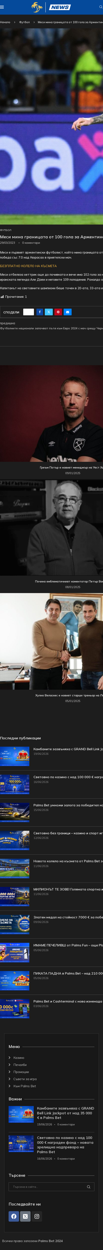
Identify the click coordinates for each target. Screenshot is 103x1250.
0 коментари (66, 1124)
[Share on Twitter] (49, 312)
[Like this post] (29, 312)
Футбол (24, 22)
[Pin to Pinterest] (58, 312)
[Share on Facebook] (39, 312)
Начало (5, 22)
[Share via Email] (68, 312)
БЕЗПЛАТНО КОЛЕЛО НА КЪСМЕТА (28, 266)
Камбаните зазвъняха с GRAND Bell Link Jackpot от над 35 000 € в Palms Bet (65, 1113)
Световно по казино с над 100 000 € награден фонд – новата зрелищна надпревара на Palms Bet (65, 1144)
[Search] (101, 7)
